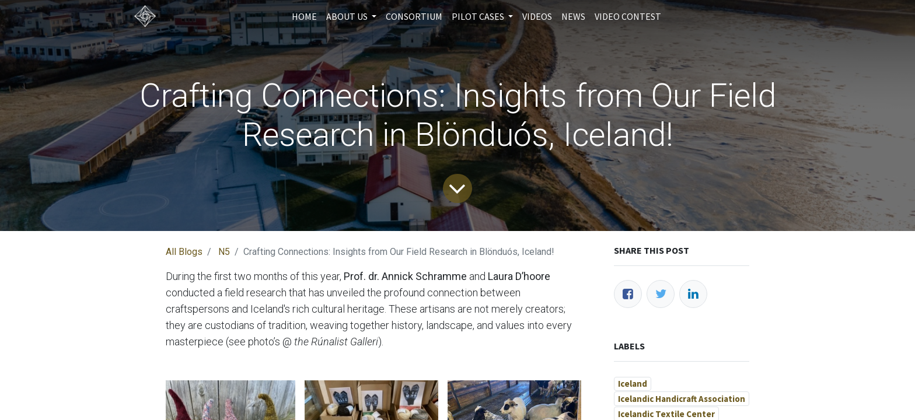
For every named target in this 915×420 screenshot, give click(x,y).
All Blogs (184, 251)
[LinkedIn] (693, 294)
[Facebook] (628, 294)
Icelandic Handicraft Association (681, 398)
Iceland (632, 383)
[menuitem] (304, 16)
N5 (224, 251)
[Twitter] (661, 294)
